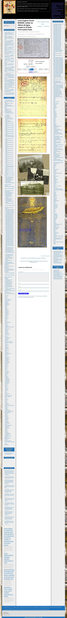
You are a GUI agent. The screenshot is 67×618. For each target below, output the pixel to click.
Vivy (5, 391)
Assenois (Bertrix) (7, 299)
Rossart (6, 376)
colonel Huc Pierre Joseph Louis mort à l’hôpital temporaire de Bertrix (9, 486)
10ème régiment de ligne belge (58, 66)
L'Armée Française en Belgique (9, 188)
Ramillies (6, 409)
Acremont (6, 295)
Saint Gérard (7, 432)
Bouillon (6, 310)
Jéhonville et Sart (7, 337)
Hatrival (6, 331)
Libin (6, 343)
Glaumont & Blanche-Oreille (9, 326)
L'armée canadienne (8, 184)
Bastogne (6, 302)
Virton (6, 390)
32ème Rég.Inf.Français (8, 254)
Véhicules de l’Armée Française (58, 237)
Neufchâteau (7, 359)
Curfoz (6, 317)
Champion (6, 418)
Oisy (54, 209)
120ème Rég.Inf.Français (9, 237)
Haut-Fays (6, 332)
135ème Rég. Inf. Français (9, 240)
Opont (6, 365)
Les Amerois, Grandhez (8, 341)
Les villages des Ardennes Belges (10, 293)
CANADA (6, 185)
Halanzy (6, 329)
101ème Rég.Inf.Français (9, 225)
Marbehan (6, 347)
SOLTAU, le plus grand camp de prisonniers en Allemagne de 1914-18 (10, 67)
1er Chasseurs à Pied (8, 178)
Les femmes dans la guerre (58, 148)
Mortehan (6, 354)
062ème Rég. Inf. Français (57, 31)
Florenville (55, 170)
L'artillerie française (8, 195)
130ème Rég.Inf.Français (9, 239)
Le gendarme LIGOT (7, 607)
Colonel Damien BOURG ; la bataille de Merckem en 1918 (9, 55)
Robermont (7, 404)
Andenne (6, 413)
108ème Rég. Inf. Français (9, 229)
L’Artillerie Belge (56, 131)
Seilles (6, 443)
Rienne (6, 439)
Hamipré (6, 330)
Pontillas (6, 431)
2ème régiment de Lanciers (58, 91)
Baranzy (6, 301)
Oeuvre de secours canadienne (9, 441)
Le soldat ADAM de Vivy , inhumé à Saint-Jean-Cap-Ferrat (51, 607)
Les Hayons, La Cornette (8, 342)
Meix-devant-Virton (8, 437)
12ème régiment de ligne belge (58, 68)
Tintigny (6, 387)
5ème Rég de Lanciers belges (9, 182)
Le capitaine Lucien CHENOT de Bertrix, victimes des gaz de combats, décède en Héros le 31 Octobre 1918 (32, 6)
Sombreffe (6, 434)
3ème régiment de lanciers (58, 92)
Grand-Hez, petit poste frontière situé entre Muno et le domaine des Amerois (10, 80)
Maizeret (55, 226)
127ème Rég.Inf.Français (9, 238)
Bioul (54, 122)
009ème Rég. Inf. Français (57, 26)
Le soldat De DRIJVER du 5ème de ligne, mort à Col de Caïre (15, 609)
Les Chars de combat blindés (9, 272)
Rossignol (6, 377)
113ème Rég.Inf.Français (8, 100)
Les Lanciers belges (8, 181)
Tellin (6, 386)
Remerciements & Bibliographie (58, 235)
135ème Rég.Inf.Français (8, 192)
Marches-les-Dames (56, 227)
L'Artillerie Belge (7, 120)
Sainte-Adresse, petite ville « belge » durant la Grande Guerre (9, 41)
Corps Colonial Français (9, 257)
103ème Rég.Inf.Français (9, 227)
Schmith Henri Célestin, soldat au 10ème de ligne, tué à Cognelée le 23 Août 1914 (9, 508)
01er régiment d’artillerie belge (58, 50)
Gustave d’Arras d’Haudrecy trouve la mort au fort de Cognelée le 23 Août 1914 (10, 74)
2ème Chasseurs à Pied (57, 89)
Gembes (6, 324)
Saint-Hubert (7, 378)
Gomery (55, 174)
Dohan (55, 166)
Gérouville (6, 325)
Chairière (6, 313)
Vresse (6, 392)
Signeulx (6, 383)
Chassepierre (7, 314)
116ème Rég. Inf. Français (9, 233)
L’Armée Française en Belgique (58, 136)
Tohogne (6, 388)
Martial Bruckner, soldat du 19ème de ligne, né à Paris (27, 10)
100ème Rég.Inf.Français (9, 224)
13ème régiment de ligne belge (58, 69)
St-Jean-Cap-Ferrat (8, 292)
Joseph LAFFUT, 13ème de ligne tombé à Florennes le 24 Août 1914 (9, 495)
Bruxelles (6, 278)
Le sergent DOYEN (15, 607)
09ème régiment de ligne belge (58, 65)
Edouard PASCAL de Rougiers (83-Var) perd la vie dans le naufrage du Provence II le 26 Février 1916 (58, 9)
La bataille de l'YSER (8, 282)
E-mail (19, 286)
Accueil (55, 243)
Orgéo (6, 367)
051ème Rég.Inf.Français (9, 217)
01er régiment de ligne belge (9, 136)
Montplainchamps (8, 353)
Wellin (6, 394)
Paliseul (6, 369)
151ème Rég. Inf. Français (9, 243)
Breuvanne (6, 311)
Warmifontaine (7, 393)
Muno (6, 355)
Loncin (6, 402)
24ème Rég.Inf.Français (8, 249)
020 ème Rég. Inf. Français (57, 28)
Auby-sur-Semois (7, 300)
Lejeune (6, 79)
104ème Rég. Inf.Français (9, 228)
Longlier (6, 345)
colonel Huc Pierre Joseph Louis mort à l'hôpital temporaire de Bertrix (8, 591)
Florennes (6, 421)
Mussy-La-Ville (7, 357)
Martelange (7, 348)
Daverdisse (55, 165)
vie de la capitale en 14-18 (57, 238)
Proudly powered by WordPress (30, 617)
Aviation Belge (7, 116)
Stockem (6, 385)
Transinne (6, 389)
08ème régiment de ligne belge (58, 64)
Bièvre (6, 306)
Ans (5, 397)
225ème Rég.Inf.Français (9, 248)
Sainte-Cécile (7, 381)
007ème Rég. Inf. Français (9, 210)
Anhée (6, 414)
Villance (55, 239)
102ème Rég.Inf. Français (9, 226)
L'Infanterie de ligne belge (9, 135)
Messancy (55, 198)
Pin (5, 370)
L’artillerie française (56, 137)
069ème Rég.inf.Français (9, 220)
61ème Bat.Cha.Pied (8, 194)
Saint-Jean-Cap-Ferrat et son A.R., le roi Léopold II (29, 607)
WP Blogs (40, 617)
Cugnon (6, 316)
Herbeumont (7, 333)
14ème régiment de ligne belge (58, 70)
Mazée (6, 428)
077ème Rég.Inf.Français (9, 221)
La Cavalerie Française (8, 198)
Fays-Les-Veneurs (56, 169)
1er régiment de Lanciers (57, 90)
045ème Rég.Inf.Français (57, 29)
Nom (19, 283)
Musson (6, 356)
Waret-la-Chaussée (8, 435)
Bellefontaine (7, 304)
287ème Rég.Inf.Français (9, 251)
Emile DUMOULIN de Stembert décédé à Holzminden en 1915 (8, 557)
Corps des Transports (8, 117)
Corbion (6, 315)
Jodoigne (6, 407)
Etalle (54, 167)
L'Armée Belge (7, 115)
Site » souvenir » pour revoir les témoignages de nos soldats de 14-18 (9, 90)
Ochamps (6, 363)
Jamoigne (6, 336)
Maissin (6, 346)
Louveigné (6, 403)
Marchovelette (56, 228)
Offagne (6, 364)
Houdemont (7, 334)
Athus (54, 102)
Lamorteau (6, 339)
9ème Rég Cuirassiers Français (10, 205)
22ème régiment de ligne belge (58, 85)
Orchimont (6, 366)
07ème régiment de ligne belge (58, 63)
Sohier (6, 384)
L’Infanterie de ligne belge (57, 132)
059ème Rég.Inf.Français (9, 218)
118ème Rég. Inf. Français (9, 235)
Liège (6, 401)
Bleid (6, 307)
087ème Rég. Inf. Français (9, 223)
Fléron (6, 400)
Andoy (54, 119)
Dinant (6, 420)
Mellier (6, 349)
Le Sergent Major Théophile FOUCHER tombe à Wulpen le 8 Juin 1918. (9, 522)
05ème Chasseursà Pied (9, 177)
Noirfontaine (7, 362)
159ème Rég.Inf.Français (9, 244)
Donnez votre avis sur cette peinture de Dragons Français (38, 609)
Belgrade (6, 416)
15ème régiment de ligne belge (58, 71)
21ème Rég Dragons (8, 199)
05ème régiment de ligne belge (58, 61)
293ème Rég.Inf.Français (8, 193)
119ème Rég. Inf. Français (9, 236)
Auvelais (6, 415)
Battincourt (6, 303)
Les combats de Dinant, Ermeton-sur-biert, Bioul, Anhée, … (9, 286)
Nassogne (6, 358)
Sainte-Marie (7, 382)
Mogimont (6, 352)
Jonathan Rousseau (8, 32)
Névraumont (7, 361)
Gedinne (55, 171)
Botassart (6, 309)
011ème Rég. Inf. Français (9, 211)
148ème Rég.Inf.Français (9, 241)
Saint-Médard (7, 379)
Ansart (6, 297)
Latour (6, 340)
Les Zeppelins (7, 114)
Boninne (6, 417)
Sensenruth (6, 444)
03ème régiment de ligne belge (58, 59)
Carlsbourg (6, 312)
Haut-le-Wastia (56, 187)
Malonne (6, 436)
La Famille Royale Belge (8, 262)
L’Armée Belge (56, 130)
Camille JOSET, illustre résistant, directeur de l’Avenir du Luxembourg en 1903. (58, 14)
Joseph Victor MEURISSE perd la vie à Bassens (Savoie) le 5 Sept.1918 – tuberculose (9, 517)
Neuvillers (6, 360)
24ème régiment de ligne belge (58, 87)
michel (6, 36)
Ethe (54, 168)
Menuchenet (7, 350)
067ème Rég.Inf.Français (9, 219)
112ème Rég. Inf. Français (9, 231)
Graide (6, 327)
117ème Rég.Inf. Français (9, 234)
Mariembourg (56, 229)
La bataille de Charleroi (8, 281)
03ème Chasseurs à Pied (9, 176)
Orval (6, 368)
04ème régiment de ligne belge (58, 60)
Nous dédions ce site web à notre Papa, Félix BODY (9, 64)
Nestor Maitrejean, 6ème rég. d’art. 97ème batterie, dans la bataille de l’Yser (32, 8)
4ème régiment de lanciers (58, 93)
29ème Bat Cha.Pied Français (9, 252)
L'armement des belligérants (9, 112)
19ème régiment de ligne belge (58, 84)
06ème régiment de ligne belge (58, 62)
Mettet (6, 429)
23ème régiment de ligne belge (58, 86)
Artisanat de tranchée (8, 105)
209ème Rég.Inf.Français (9, 247)
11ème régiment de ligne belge (58, 67)
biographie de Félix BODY (22, 1)
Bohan (6, 308)
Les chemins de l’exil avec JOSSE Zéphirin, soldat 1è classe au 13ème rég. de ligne (33, 3)
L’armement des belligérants (58, 129)
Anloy (6, 296)
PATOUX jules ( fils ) (8, 43)
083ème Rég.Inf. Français (9, 222)
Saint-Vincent (7, 380)
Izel (5, 335)
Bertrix (6, 305)
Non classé (6, 438)
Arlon (6, 298)
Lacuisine (6, 338)
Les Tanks (6, 271)
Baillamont (55, 104)
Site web (19, 289)
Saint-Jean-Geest (7, 410)
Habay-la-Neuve (7, 328)
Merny (6, 351)
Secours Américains (8, 440)
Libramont (6, 344)
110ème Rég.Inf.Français (9, 230)
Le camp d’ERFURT (11, 60)
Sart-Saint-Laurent (8, 433)
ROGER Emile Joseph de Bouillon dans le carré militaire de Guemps (9, 499)
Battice (6, 398)
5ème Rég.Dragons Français (9, 203)
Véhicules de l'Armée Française (9, 274)
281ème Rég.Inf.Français (9, 250)
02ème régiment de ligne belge (58, 58)
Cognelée (6, 419)
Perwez (6, 408)
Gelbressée (6, 422)
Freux (6, 323)
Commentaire (21, 271)
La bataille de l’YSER (56, 156)
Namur (6, 430)
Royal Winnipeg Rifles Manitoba (10, 186)
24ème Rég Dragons (8, 200)
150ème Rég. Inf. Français (9, 242)
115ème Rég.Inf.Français (9, 232)
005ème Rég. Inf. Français (9, 209)
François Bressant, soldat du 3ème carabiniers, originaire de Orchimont (9, 503)
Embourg (6, 399)
